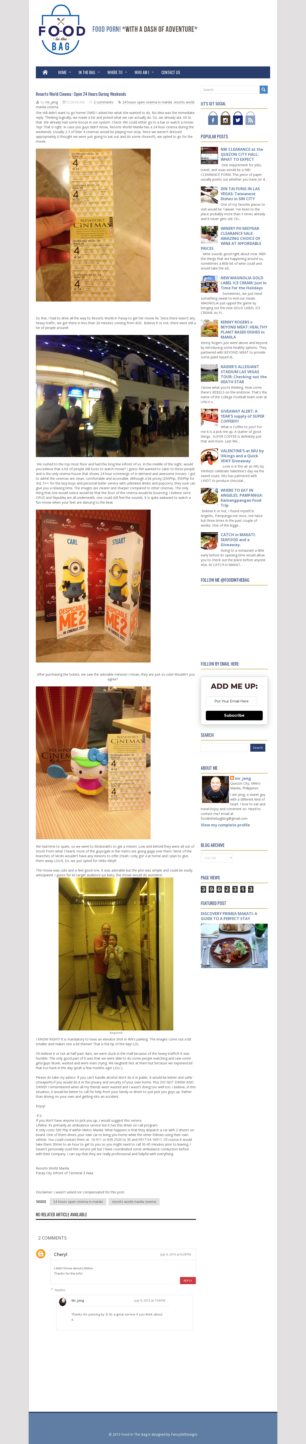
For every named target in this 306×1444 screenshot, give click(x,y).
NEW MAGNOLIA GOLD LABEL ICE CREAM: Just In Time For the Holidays (244, 283)
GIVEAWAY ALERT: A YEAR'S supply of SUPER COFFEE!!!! (242, 416)
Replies (60, 1290)
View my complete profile (225, 825)
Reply (188, 1280)
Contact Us (170, 72)
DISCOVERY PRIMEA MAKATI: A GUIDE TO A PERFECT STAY (229, 916)
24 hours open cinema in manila (147, 102)
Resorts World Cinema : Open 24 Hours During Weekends (81, 94)
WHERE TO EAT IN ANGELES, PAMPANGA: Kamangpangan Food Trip (242, 498)
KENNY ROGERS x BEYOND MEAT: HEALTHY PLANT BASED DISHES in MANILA (244, 329)
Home (62, 72)
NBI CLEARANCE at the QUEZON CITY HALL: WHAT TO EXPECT (242, 154)
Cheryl (60, 1254)
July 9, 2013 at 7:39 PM (150, 1300)
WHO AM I (142, 72)
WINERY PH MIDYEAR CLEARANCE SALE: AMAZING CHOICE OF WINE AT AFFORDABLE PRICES (231, 238)
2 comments (103, 102)
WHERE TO (114, 72)
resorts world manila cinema (134, 1201)
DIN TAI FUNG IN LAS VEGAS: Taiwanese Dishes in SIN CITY (240, 193)
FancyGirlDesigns (184, 1434)
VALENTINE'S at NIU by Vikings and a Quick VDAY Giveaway (242, 455)
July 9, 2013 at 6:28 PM (175, 1254)
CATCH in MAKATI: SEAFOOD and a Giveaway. (238, 539)
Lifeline (41, 1125)
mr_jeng (51, 102)
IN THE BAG (87, 72)
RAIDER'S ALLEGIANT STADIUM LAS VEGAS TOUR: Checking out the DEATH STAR (244, 374)
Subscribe (234, 715)
